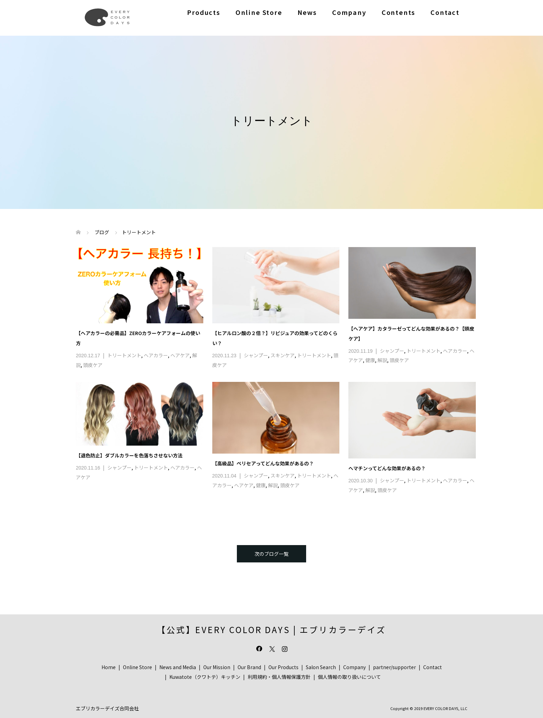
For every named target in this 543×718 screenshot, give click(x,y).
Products (203, 12)
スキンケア (282, 355)
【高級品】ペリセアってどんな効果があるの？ (263, 463)
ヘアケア (180, 355)
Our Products (283, 667)
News (307, 12)
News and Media (177, 667)
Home (108, 667)
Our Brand (249, 667)
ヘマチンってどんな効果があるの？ (387, 468)
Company (349, 12)
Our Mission (216, 667)
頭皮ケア (93, 364)
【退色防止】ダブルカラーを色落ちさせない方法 (129, 455)
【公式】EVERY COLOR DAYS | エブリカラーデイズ (271, 629)
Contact (445, 12)
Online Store (258, 12)
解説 (382, 360)
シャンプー (256, 355)
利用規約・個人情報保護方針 (279, 676)
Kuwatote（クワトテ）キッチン (204, 676)
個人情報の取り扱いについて (349, 676)
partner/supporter (394, 667)
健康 (370, 360)
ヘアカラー (156, 355)
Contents (399, 12)
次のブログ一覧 (271, 553)
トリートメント (124, 355)
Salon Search (321, 667)
